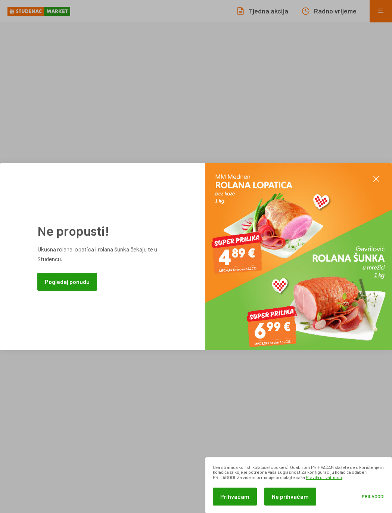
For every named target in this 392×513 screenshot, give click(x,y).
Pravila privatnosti (324, 477)
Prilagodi (373, 496)
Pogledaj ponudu (67, 281)
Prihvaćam (234, 496)
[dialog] (298, 485)
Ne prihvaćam (290, 496)
